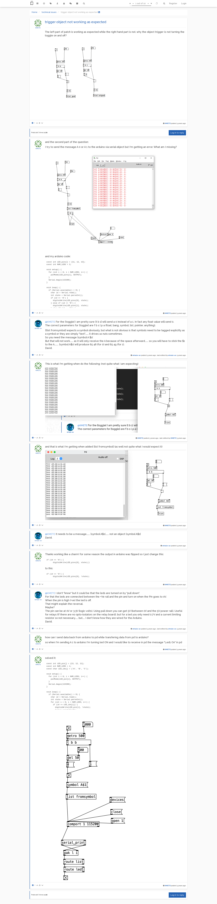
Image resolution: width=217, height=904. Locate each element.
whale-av (38, 328)
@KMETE (50, 322)
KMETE (38, 28)
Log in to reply (177, 133)
